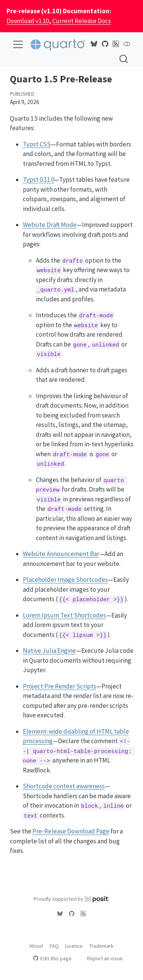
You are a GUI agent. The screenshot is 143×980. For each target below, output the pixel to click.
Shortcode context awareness (64, 786)
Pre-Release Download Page (70, 831)
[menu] (17, 44)
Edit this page (52, 958)
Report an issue (101, 958)
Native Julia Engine (49, 650)
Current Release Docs (81, 21)
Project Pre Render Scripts (59, 686)
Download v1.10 (27, 21)
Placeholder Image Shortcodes (65, 579)
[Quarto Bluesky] (94, 44)
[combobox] (124, 58)
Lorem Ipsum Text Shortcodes (64, 615)
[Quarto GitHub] (105, 44)
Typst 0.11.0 (38, 179)
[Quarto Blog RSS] (116, 44)
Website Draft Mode (50, 225)
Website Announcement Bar (61, 554)
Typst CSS (37, 144)
